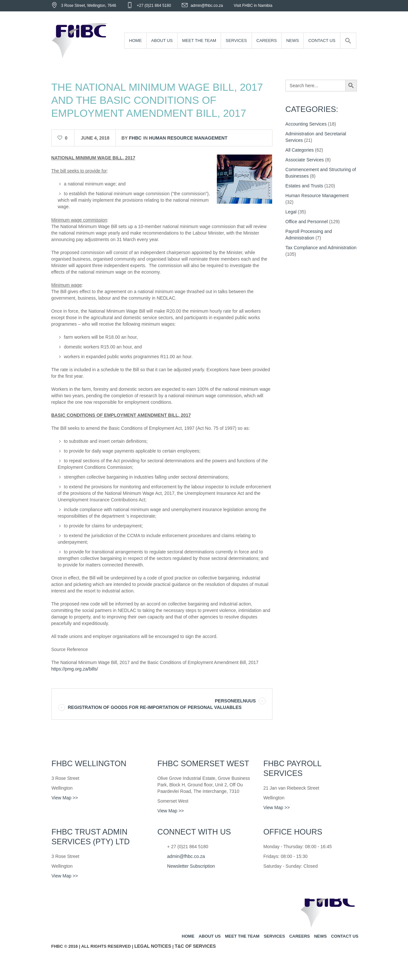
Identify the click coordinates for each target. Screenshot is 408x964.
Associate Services (304, 159)
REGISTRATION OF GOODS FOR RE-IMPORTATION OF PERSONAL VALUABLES (155, 707)
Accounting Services (306, 124)
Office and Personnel (306, 221)
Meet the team (242, 936)
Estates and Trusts (304, 185)
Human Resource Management (188, 138)
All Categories (299, 150)
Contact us (344, 936)
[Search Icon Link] (348, 41)
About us (210, 936)
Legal (290, 211)
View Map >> (64, 797)
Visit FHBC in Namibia (253, 5)
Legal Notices (152, 946)
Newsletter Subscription (191, 866)
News (320, 936)
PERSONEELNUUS (235, 700)
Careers (299, 936)
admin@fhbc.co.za (207, 5)
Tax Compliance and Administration (321, 247)
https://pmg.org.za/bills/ (74, 669)
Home (188, 936)
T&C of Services (195, 946)
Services (274, 936)
